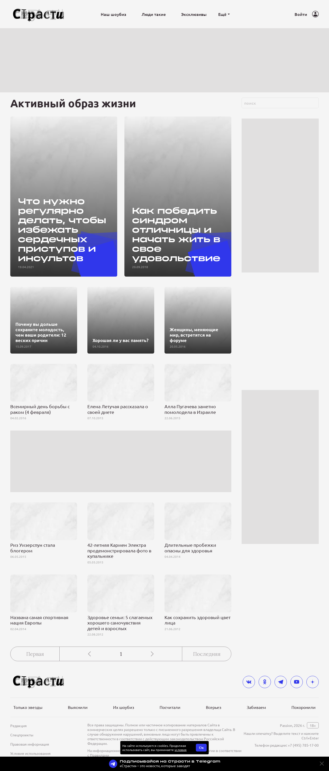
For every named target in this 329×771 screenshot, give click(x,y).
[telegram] (281, 682)
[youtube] (296, 682)
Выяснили (78, 707)
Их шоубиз (123, 707)
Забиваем (256, 707)
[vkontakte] (249, 682)
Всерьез (213, 707)
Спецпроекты (21, 735)
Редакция (18, 725)
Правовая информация (29, 744)
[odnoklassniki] (265, 682)
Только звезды (27, 707)
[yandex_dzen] (312, 682)
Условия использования (30, 753)
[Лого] (38, 14)
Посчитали (170, 707)
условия (181, 750)
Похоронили (303, 707)
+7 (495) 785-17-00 (303, 745)
